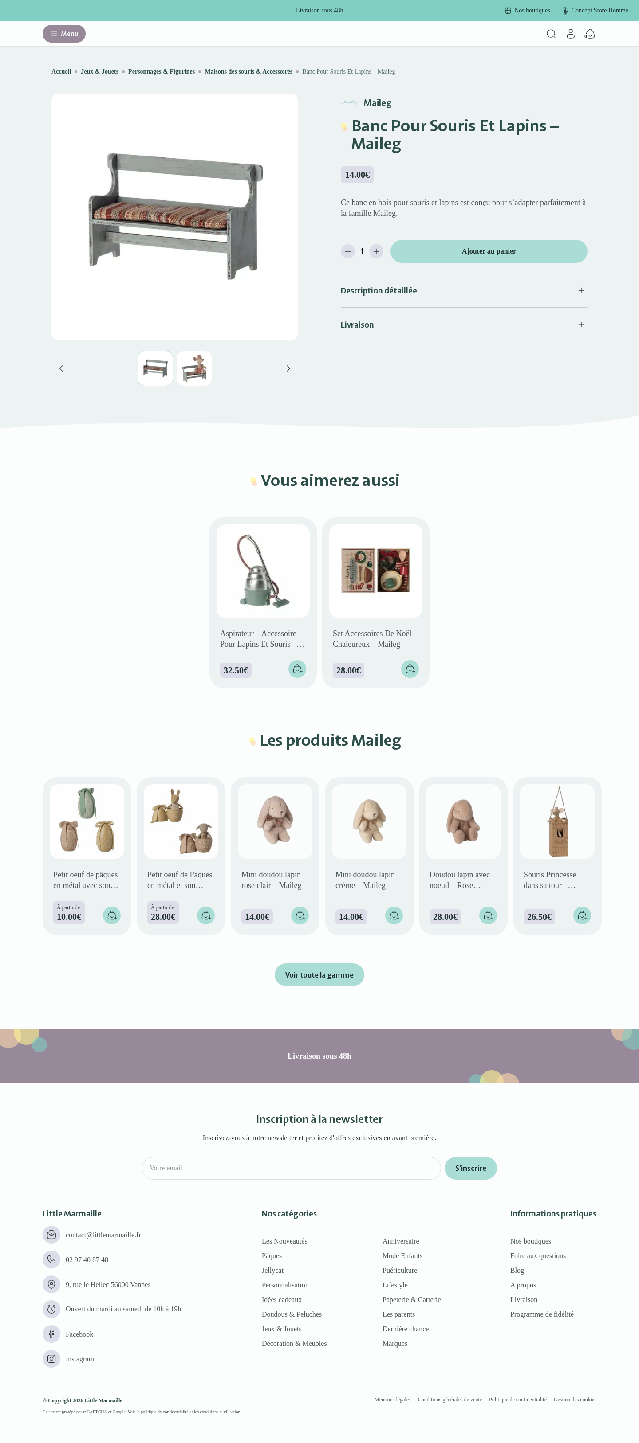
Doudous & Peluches (292, 1314)
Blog (517, 1270)
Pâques (272, 1255)
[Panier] (590, 33)
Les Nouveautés (285, 1241)
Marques (395, 1343)
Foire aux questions (538, 1255)
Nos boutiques (530, 1241)
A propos (523, 1285)
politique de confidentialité (165, 1411)
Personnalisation (285, 1285)
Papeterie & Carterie (412, 1299)
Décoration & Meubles (294, 1343)
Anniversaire (401, 1241)
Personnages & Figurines (161, 71)
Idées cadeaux (282, 1299)
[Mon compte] (570, 33)
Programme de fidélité (542, 1314)
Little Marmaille (103, 1400)
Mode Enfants (402, 1255)
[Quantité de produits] (362, 251)
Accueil (61, 71)
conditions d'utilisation (220, 1411)
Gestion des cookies (575, 1399)
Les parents (399, 1314)
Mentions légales (393, 1399)
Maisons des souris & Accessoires (248, 71)
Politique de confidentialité (518, 1399)
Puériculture (400, 1270)
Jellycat (273, 1270)
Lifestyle (395, 1285)
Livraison (523, 1299)
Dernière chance (406, 1329)
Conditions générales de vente (450, 1399)
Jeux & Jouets (99, 71)
